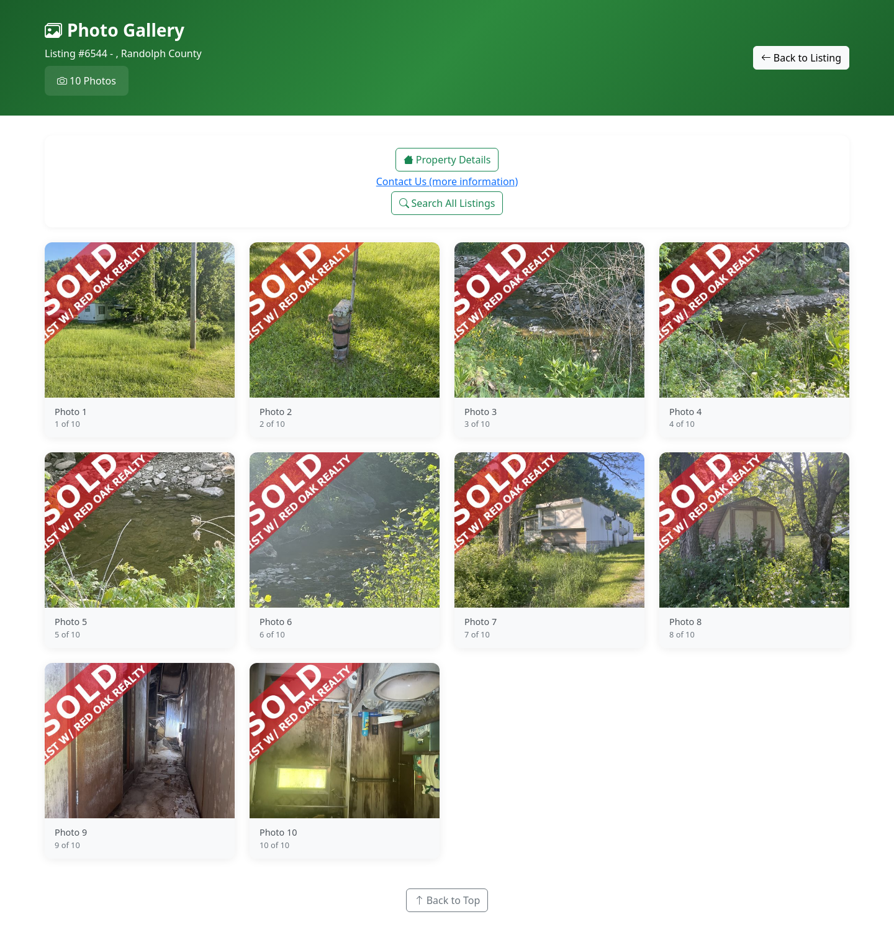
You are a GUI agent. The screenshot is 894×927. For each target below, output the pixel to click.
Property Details (447, 160)
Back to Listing (801, 58)
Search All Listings (447, 203)
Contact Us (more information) (447, 181)
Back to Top (447, 900)
